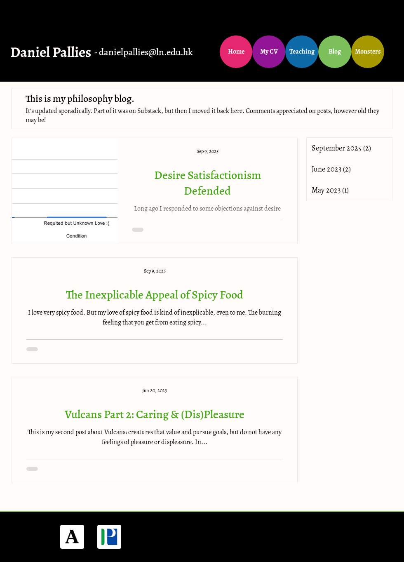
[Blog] (334, 51)
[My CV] (268, 51)
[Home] (236, 51)
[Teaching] (301, 51)
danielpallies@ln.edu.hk (146, 52)
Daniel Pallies (50, 52)
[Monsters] (367, 51)
